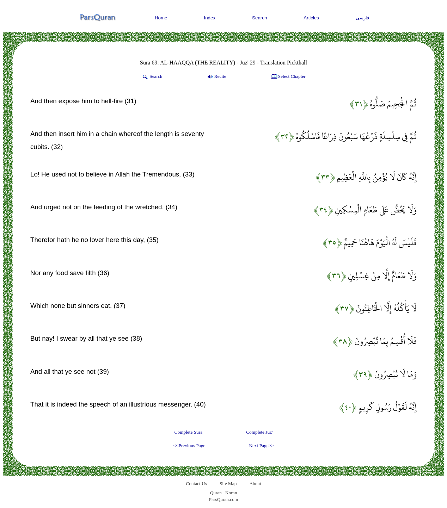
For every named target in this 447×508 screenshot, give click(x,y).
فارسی (362, 17)
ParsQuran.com (223, 499)
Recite (216, 76)
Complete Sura (188, 432)
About (255, 483)
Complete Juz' (259, 432)
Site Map (228, 483)
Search (259, 17)
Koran (231, 492)
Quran (216, 492)
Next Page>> (261, 445)
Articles (311, 17)
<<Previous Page (189, 445)
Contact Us (196, 483)
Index (210, 17)
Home (161, 17)
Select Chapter (288, 76)
